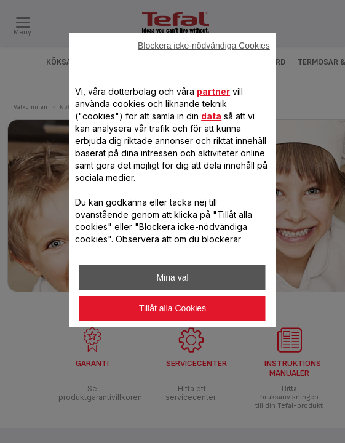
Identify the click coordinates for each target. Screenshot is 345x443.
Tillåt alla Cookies (172, 308)
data (211, 116)
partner (213, 91)
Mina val (172, 277)
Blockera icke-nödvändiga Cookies (204, 45)
